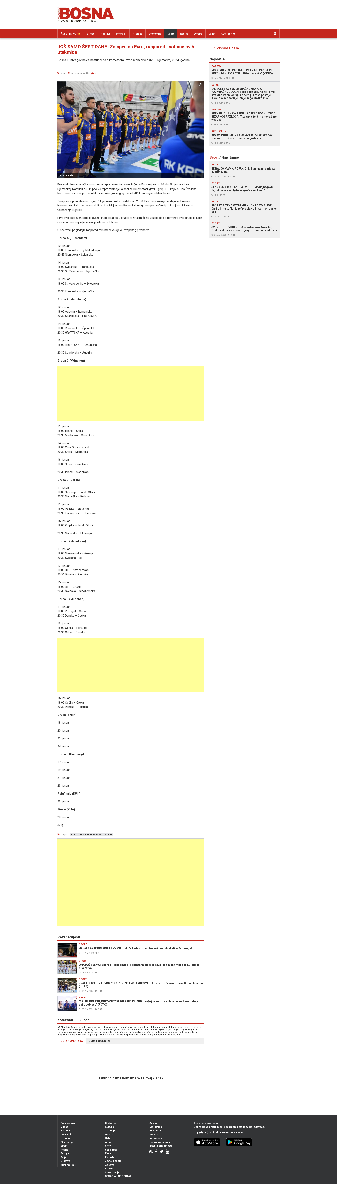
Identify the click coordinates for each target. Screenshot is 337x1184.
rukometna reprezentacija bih (91, 834)
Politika (105, 33)
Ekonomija (154, 33)
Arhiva (153, 1123)
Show (108, 1145)
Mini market (68, 1164)
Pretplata (155, 1130)
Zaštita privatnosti (160, 1145)
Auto (108, 1142)
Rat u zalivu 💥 (71, 33)
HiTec (108, 1138)
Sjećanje (110, 1123)
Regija (184, 33)
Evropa (198, 33)
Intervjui (121, 33)
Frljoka (109, 1168)
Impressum (156, 1138)
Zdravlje (110, 1130)
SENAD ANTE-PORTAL (118, 1176)
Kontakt (154, 1134)
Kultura (109, 1126)
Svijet (211, 33)
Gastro (109, 1134)
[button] (200, 85)
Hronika (137, 33)
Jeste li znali (113, 1160)
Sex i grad (111, 1149)
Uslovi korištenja (159, 1142)
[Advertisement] (130, 393)
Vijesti (91, 33)
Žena (108, 1153)
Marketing (155, 1126)
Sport (170, 33)
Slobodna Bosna (226, 48)
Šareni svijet (112, 1172)
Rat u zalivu (68, 1123)
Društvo (65, 1160)
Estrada (109, 1157)
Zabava (109, 1164)
